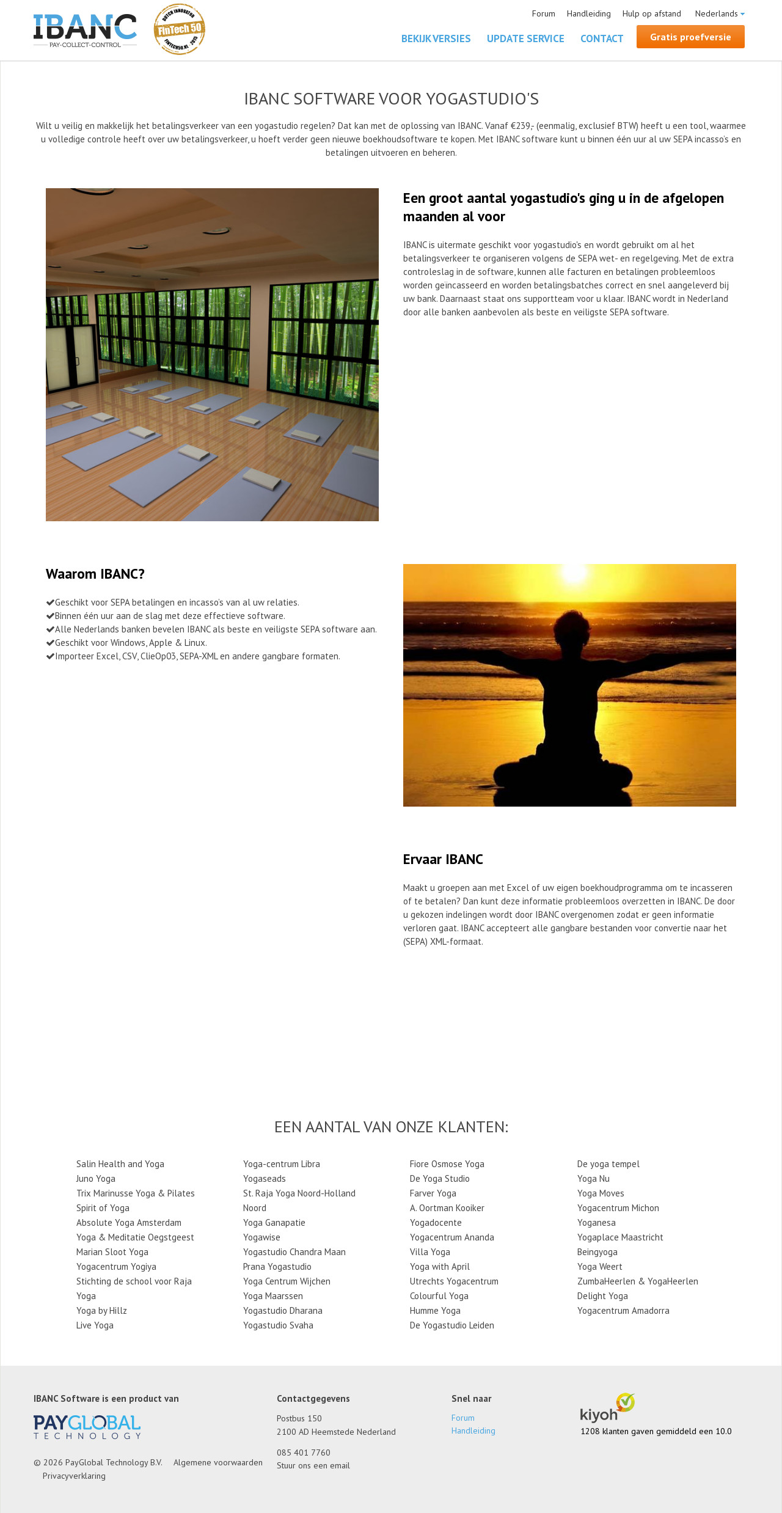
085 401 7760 (304, 1452)
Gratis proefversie (690, 37)
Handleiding (589, 13)
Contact (602, 38)
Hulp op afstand (652, 13)
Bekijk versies (436, 38)
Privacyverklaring (74, 1475)
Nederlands (716, 13)
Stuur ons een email (313, 1465)
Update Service (526, 38)
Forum (543, 13)
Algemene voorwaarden (218, 1462)
